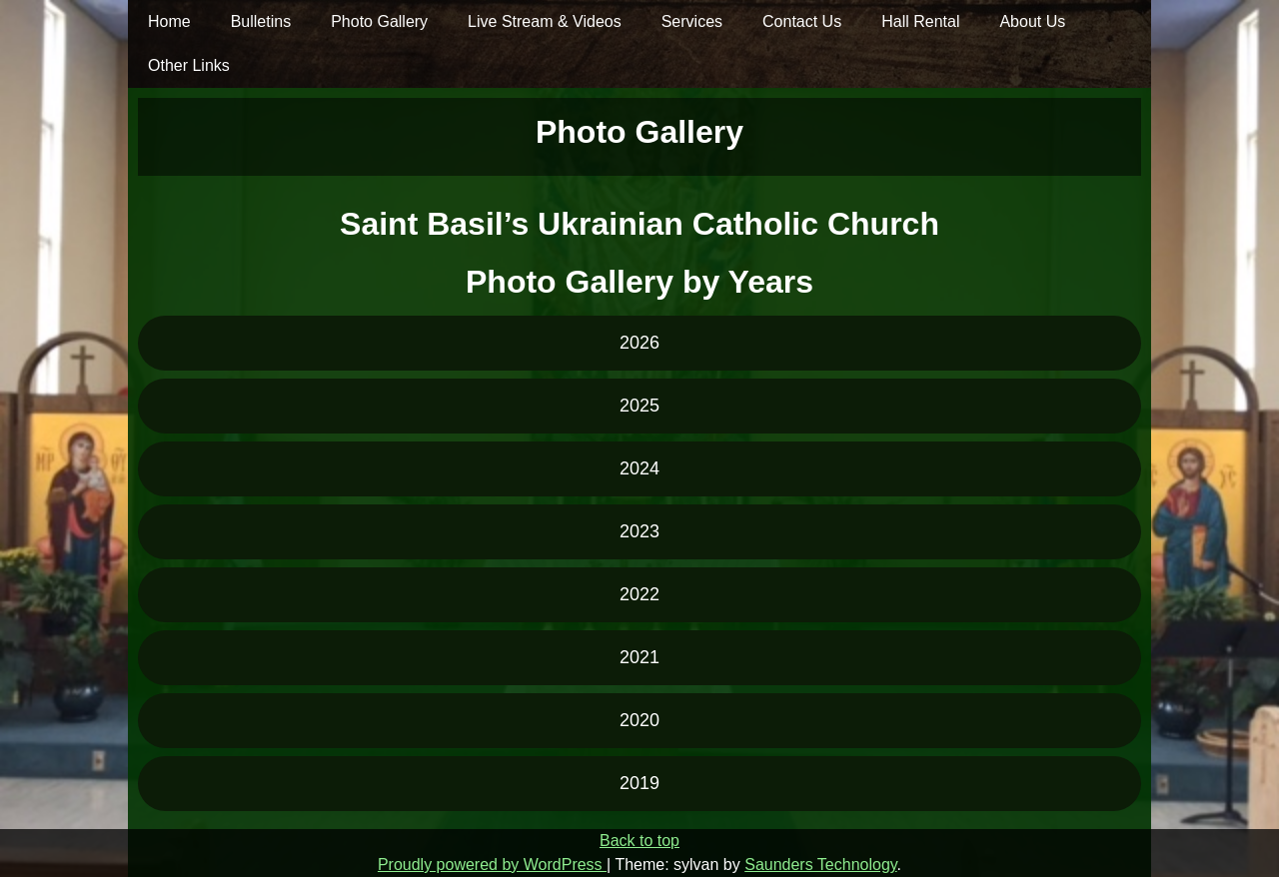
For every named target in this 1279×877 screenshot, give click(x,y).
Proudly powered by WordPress (492, 864)
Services (691, 21)
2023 (639, 531)
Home (169, 21)
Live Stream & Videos (545, 21)
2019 (639, 783)
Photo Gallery (379, 21)
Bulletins (261, 21)
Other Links (189, 65)
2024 (639, 468)
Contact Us (801, 21)
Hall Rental (920, 21)
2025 (639, 406)
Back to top (639, 840)
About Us (1032, 21)
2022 (639, 594)
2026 (639, 343)
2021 (639, 657)
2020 (639, 720)
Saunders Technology (820, 864)
